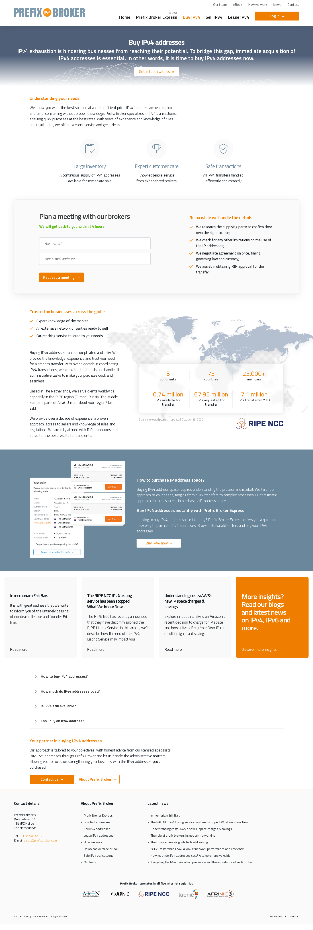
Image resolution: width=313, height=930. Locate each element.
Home (124, 16)
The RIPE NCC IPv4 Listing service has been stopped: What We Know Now (199, 822)
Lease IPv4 (238, 16)
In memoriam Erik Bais (165, 815)
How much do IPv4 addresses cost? (70, 691)
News (277, 4)
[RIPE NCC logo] (260, 424)
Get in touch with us (154, 71)
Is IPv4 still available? (58, 706)
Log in (275, 16)
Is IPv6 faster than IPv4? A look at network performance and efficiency (197, 848)
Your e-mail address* (59, 259)
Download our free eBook (101, 848)
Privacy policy (278, 916)
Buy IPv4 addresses (97, 822)
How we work (257, 4)
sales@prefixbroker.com (40, 840)
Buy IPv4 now (157, 543)
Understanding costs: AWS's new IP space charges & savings (191, 828)
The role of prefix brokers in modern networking (183, 835)
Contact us (50, 779)
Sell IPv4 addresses (97, 828)
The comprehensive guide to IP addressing (179, 842)
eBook (237, 4)
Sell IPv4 (214, 16)
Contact (293, 4)
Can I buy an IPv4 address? (62, 721)
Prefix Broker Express (49, 14)
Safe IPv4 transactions (98, 855)
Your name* (52, 243)
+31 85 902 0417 (30, 835)
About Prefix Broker (95, 779)
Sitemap (294, 916)
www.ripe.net (158, 419)
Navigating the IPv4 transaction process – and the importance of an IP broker (202, 862)
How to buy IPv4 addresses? (64, 676)
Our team (220, 4)
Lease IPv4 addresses (98, 835)
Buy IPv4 (191, 16)
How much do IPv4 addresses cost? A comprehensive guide (191, 855)
